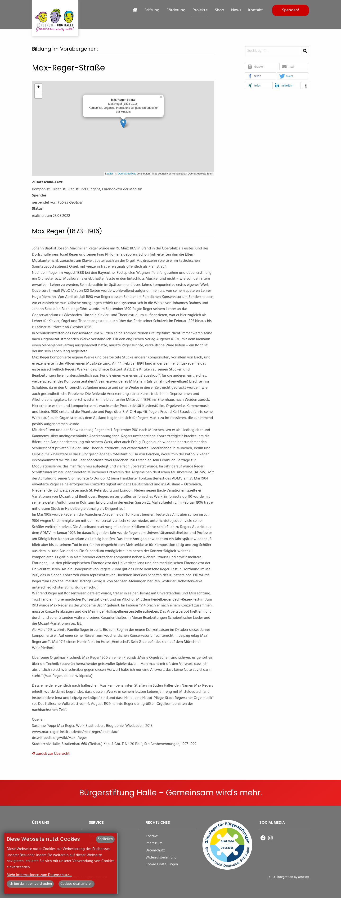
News (236, 10)
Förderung (175, 10)
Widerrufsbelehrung (161, 857)
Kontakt (255, 10)
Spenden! (290, 10)
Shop (219, 10)
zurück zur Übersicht (51, 754)
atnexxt (303, 877)
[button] (261, 66)
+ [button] (38, 87)
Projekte (200, 10)
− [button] (38, 94)
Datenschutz (155, 850)
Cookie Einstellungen (162, 864)
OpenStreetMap (127, 173)
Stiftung (151, 10)
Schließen (105, 839)
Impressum (154, 843)
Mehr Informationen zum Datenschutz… (39, 875)
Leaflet (109, 173)
